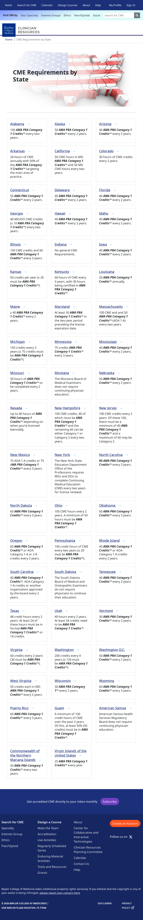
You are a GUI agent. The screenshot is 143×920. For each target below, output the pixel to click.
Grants (42, 873)
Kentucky (62, 271)
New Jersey (108, 408)
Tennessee (107, 571)
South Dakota (65, 571)
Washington (64, 649)
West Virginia (20, 680)
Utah (58, 610)
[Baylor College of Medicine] (21, 30)
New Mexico (20, 454)
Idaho (103, 213)
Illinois (15, 244)
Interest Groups (51, 15)
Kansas (15, 271)
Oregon (16, 540)
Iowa (103, 244)
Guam (59, 708)
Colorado (106, 151)
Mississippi (108, 341)
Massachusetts (111, 306)
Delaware (62, 190)
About (86, 5)
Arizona (105, 124)
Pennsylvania (65, 540)
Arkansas (17, 151)
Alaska (60, 124)
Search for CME (26, 5)
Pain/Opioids (82, 15)
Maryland (62, 306)
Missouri (17, 373)
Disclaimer (105, 903)
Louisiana (106, 271)
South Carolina (22, 571)
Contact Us (81, 864)
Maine (15, 306)
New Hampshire (67, 408)
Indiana (60, 244)
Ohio (58, 505)
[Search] (118, 15)
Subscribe (110, 801)
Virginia (16, 649)
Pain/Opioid (9, 846)
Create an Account (125, 823)
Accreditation (47, 834)
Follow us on (121, 837)
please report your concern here (60, 893)
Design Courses (67, 5)
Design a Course (49, 822)
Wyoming (106, 680)
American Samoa (112, 708)
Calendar (47, 5)
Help (98, 5)
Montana (62, 373)
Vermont (106, 610)
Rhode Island (109, 540)
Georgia (16, 213)
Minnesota (63, 341)
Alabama (17, 124)
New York (62, 454)
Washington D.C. (112, 649)
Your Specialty (29, 15)
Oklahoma (107, 505)
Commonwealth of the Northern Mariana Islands (24, 755)
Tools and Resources (52, 867)
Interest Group (11, 834)
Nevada (16, 408)
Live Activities (47, 840)
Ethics (67, 15)
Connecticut (19, 190)
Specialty (7, 828)
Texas (14, 610)
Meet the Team (48, 828)
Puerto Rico (19, 708)
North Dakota (21, 505)
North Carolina (111, 454)
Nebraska (106, 373)
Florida (104, 190)
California (62, 151)
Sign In (131, 5)
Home (8, 5)
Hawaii (60, 213)
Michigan (17, 341)
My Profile (115, 5)
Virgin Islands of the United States (71, 753)
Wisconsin (63, 680)
